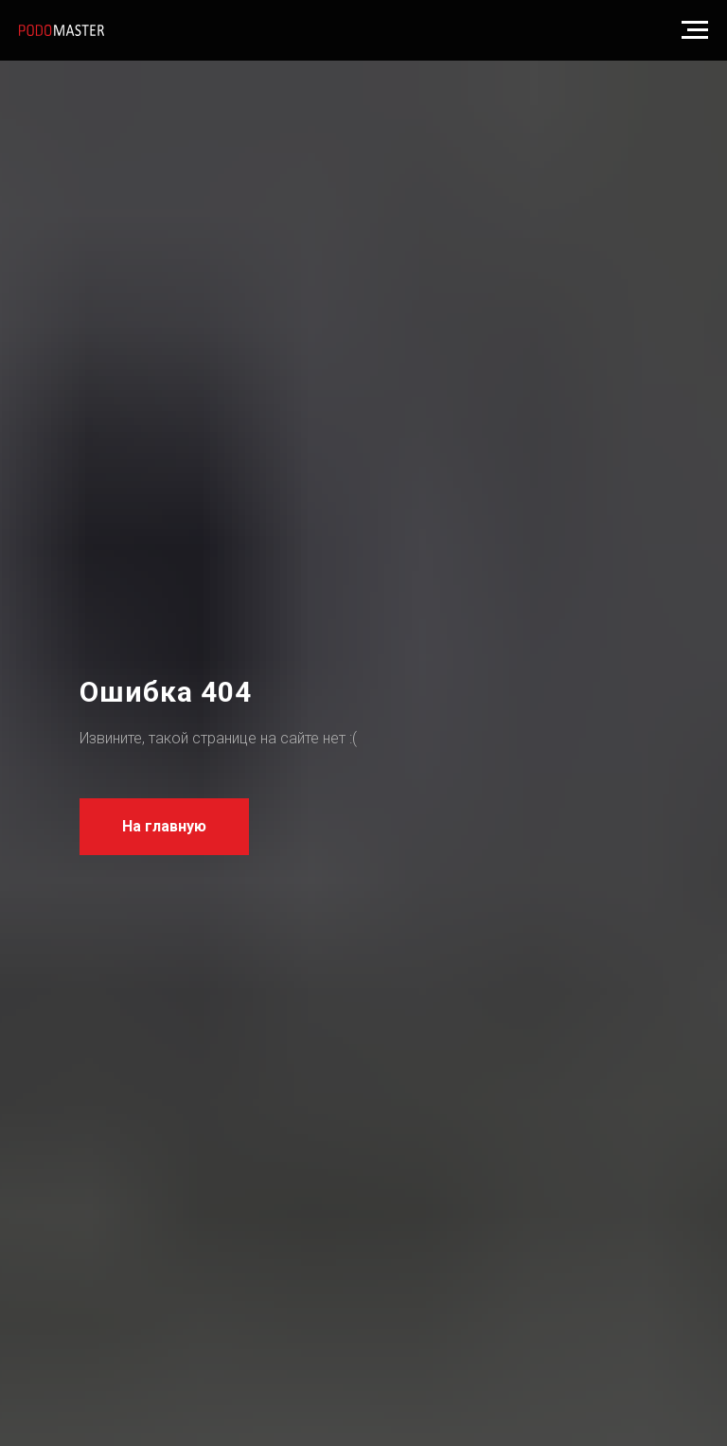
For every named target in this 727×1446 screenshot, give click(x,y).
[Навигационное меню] (695, 30)
